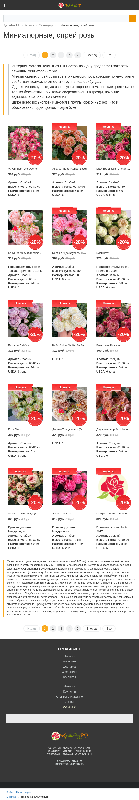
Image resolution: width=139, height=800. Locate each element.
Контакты (69, 677)
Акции (69, 701)
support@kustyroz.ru (69, 764)
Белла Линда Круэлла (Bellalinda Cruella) (77, 253)
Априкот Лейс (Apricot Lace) (69, 168)
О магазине (69, 671)
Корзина (11, 796)
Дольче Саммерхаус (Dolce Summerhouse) (34, 513)
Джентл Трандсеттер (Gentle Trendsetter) (77, 429)
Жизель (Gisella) (62, 513)
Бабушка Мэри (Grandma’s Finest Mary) (32, 253)
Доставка (69, 666)
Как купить (69, 661)
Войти (10, 792)
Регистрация (23, 792)
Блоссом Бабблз (18, 345)
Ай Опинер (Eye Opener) (23, 168)
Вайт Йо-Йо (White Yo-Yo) (68, 345)
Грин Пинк (14, 429)
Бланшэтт (102, 253)
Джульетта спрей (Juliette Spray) (116, 429)
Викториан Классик (108, 345)
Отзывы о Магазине (69, 696)
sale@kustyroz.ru (69, 761)
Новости (69, 656)
